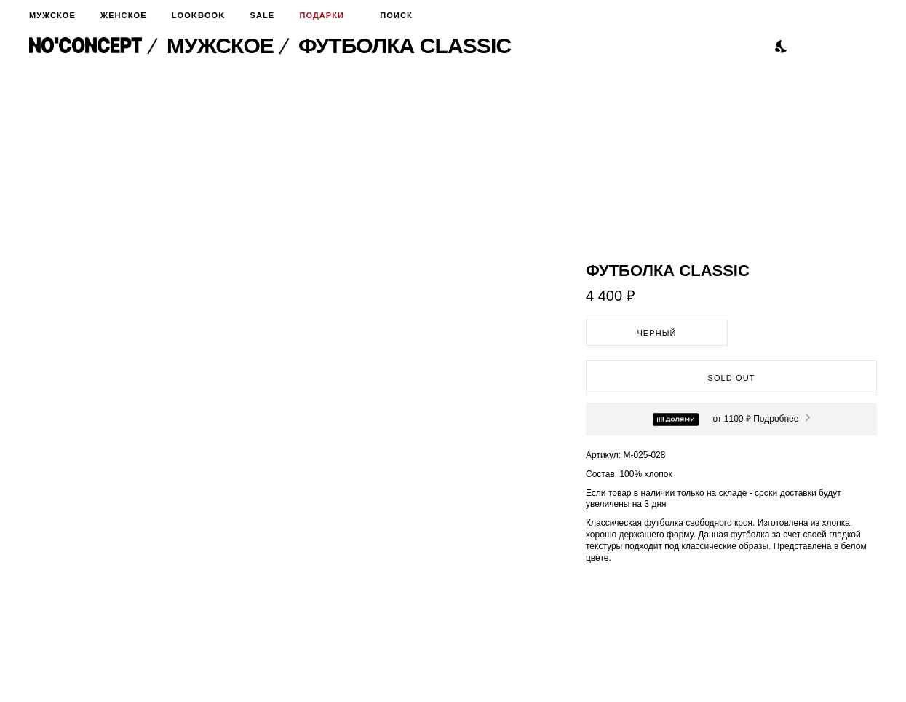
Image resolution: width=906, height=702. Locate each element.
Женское (123, 15)
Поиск (391, 15)
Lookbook (199, 15)
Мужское (52, 15)
